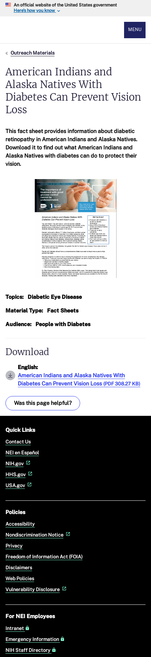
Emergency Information (35, 639)
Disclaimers (18, 567)
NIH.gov (18, 463)
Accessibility (20, 524)
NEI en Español (22, 452)
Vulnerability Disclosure (36, 589)
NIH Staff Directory (30, 650)
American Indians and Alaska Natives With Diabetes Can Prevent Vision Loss (79, 379)
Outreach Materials (33, 53)
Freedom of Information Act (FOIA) (43, 556)
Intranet (17, 628)
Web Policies (19, 578)
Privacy (13, 546)
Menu (134, 29)
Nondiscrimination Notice (38, 535)
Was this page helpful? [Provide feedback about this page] (43, 403)
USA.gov (19, 485)
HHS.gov (19, 474)
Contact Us (18, 441)
